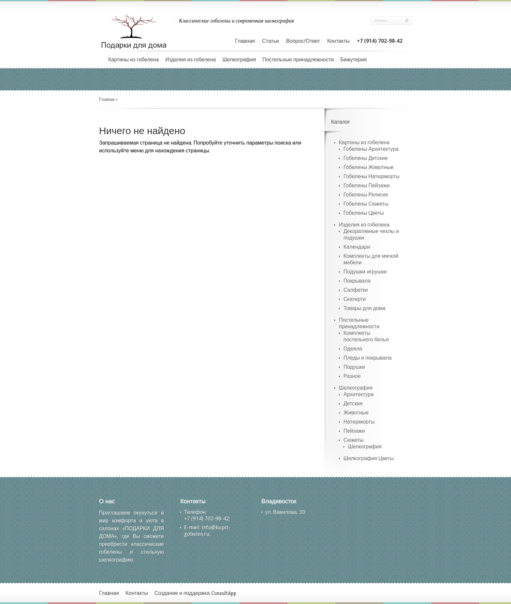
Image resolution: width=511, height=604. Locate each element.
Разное (352, 376)
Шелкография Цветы (368, 458)
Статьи (270, 41)
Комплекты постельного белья (366, 336)
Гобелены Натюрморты (371, 176)
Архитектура (358, 394)
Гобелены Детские (365, 158)
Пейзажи (354, 431)
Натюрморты (359, 422)
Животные (356, 413)
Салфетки (355, 290)
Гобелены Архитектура (371, 149)
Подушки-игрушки (365, 272)
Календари (356, 247)
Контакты (338, 41)
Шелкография (239, 59)
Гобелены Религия (365, 195)
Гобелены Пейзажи (366, 185)
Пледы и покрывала (367, 358)
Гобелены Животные (368, 167)
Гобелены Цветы (363, 213)
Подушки (354, 367)
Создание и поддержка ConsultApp (195, 593)
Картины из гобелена (133, 59)
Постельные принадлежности (298, 59)
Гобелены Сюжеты (365, 204)
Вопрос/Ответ (303, 41)
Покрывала (357, 281)
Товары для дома (364, 308)
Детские (353, 403)
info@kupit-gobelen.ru (207, 530)
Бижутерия (353, 59)
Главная (245, 41)
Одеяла (352, 349)
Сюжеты (353, 440)
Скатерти (354, 299)
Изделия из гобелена (190, 59)
